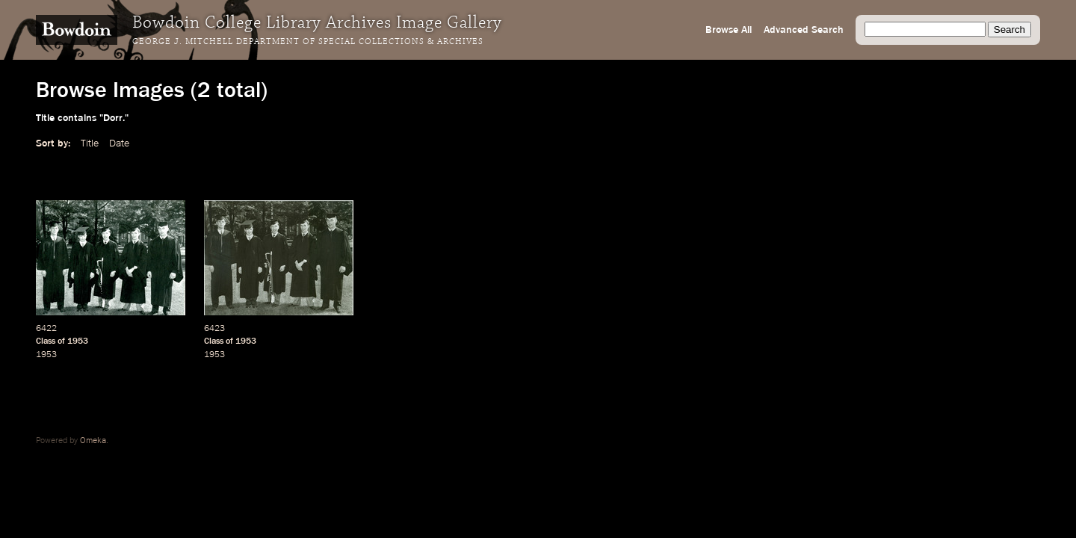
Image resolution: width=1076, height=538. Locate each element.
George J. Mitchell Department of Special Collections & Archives (307, 42)
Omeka (93, 440)
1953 (77, 341)
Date (119, 143)
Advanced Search (804, 30)
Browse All (728, 30)
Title (90, 143)
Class (45, 341)
